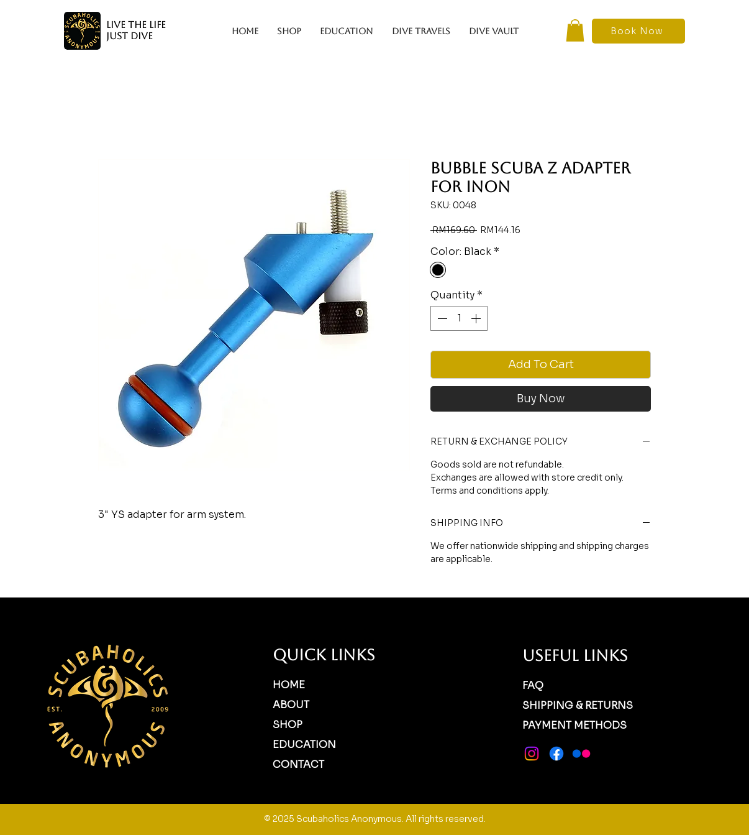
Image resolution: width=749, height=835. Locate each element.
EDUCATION (304, 744)
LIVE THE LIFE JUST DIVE (136, 30)
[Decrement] (441, 318)
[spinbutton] (459, 318)
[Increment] (477, 318)
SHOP (287, 724)
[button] (575, 30)
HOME (289, 684)
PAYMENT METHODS (574, 725)
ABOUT (291, 704)
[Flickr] (581, 753)
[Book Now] (638, 31)
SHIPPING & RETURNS (577, 705)
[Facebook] (556, 753)
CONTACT (298, 764)
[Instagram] (531, 753)
